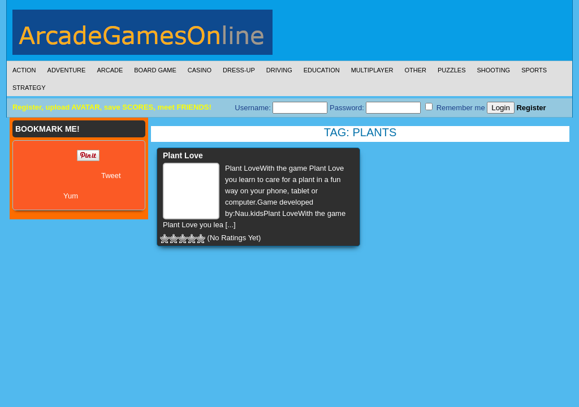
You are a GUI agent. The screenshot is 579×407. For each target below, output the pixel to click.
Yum (70, 196)
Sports (534, 70)
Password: (375, 108)
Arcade (110, 70)
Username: (281, 108)
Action (24, 70)
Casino (199, 70)
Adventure (66, 70)
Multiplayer (372, 70)
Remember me (455, 107)
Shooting (493, 70)
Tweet (111, 175)
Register (531, 107)
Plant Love (183, 155)
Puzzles (452, 70)
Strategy (28, 87)
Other (415, 70)
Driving (279, 70)
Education (322, 70)
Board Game (155, 70)
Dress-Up (239, 70)
